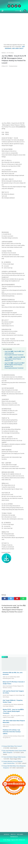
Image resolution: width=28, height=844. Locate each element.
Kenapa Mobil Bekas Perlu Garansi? (12, 746)
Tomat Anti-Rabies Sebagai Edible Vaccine (14, 757)
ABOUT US (13, 834)
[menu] (2, 11)
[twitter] (11, 598)
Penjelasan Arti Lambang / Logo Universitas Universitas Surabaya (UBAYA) (12, 731)
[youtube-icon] (12, 6)
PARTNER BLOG (14, 836)
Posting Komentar (13, 66)
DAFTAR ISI (6, 834)
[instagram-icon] (19, 6)
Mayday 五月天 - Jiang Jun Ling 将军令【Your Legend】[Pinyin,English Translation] (13, 711)
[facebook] (5, 598)
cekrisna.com (22, 839)
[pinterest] (17, 598)
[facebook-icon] (8, 6)
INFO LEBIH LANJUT (17, 48)
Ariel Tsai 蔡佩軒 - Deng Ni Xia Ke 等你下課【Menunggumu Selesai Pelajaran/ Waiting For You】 (15, 359)
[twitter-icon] (15, 6)
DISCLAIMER (20, 834)
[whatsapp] (23, 598)
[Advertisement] (14, 29)
